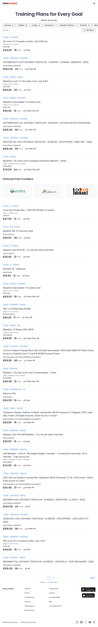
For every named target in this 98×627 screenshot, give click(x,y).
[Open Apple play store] (88, 595)
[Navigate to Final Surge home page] (10, 3)
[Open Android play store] (88, 590)
